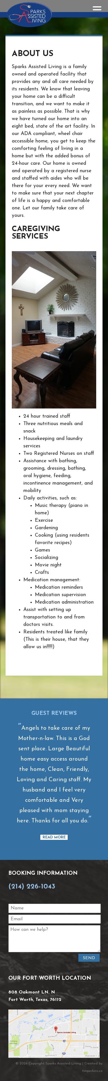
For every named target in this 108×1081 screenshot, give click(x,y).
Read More (54, 837)
